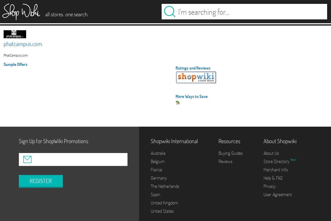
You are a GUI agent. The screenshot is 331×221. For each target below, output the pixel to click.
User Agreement (278, 194)
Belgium (158, 161)
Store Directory (277, 161)
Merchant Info (276, 170)
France (156, 170)
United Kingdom (164, 203)
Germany (159, 178)
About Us (271, 153)
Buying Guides (231, 153)
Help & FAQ (273, 178)
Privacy (270, 186)
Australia (158, 153)
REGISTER (41, 181)
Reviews (225, 161)
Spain (155, 194)
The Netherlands (165, 186)
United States (162, 211)
